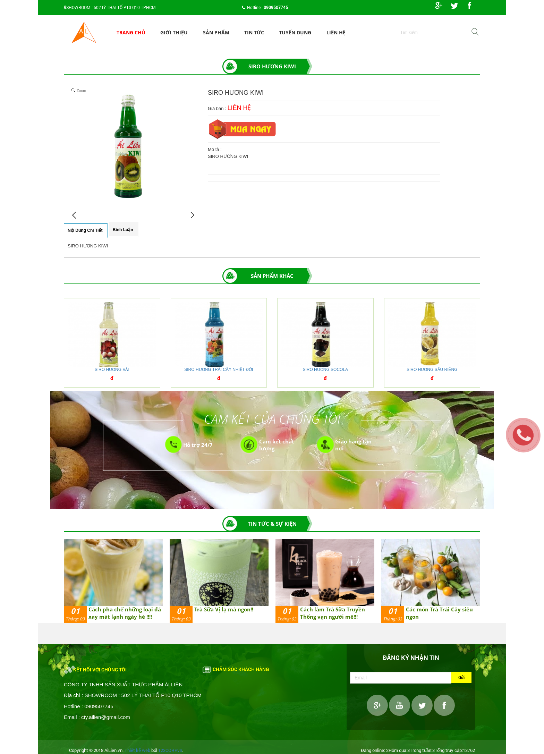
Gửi (461, 677)
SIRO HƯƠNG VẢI (112, 369)
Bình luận (123, 229)
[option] (113, 581)
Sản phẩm (216, 32)
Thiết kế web (137, 750)
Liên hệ (336, 32)
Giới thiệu (174, 32)
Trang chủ (131, 32)
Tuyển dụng (295, 32)
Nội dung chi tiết (85, 230)
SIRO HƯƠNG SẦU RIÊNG (432, 369)
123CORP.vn (170, 750)
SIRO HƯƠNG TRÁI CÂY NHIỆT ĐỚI (218, 369)
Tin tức (254, 32)
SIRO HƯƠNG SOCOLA (325, 369)
